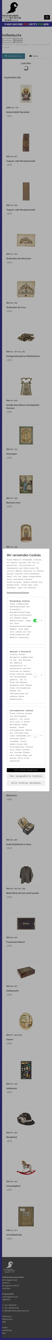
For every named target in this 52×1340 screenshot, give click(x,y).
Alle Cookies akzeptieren (26, 770)
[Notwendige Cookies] (36, 620)
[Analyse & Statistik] (36, 675)
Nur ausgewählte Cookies (26, 776)
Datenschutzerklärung (18, 593)
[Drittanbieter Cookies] (36, 735)
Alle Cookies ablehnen (26, 783)
